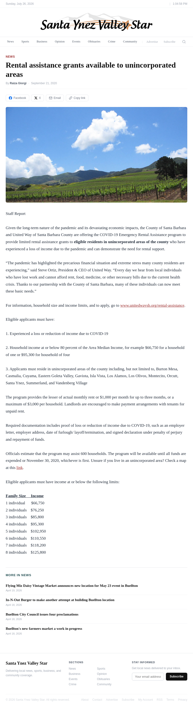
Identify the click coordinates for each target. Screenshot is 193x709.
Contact (97, 699)
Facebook (17, 98)
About (84, 699)
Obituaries (94, 41)
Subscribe (170, 41)
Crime (111, 41)
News (10, 41)
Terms (170, 699)
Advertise (152, 41)
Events (76, 41)
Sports (25, 41)
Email (55, 98)
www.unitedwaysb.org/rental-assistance (152, 305)
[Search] (184, 41)
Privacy (182, 699)
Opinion (60, 41)
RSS (160, 699)
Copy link (77, 98)
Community (130, 41)
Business (42, 41)
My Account (145, 699)
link (19, 467)
